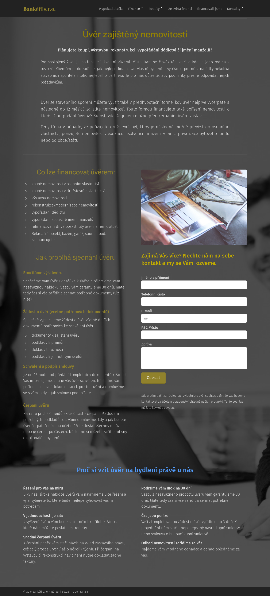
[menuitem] (105, 8)
